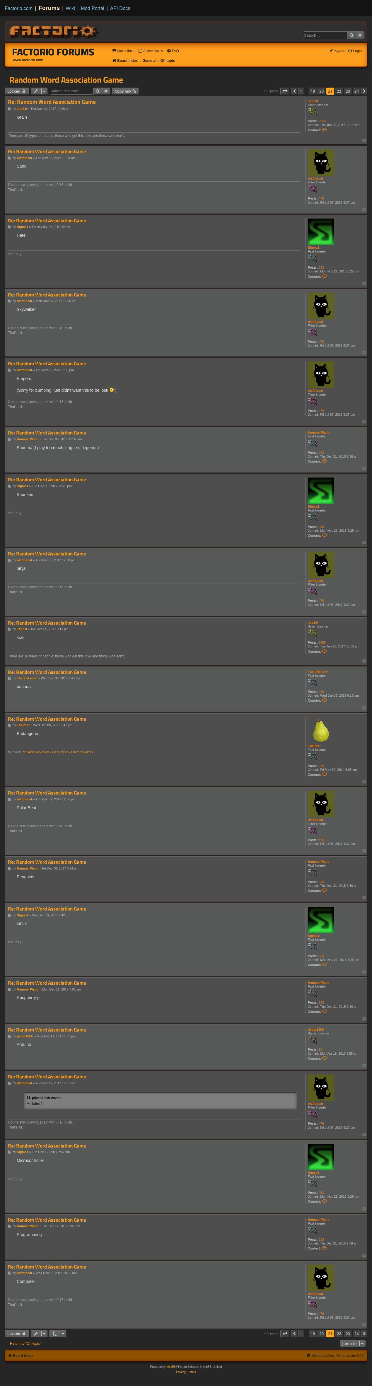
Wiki (70, 8)
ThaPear (314, 746)
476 (321, 198)
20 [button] (321, 91)
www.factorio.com (28, 60)
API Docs (120, 8)
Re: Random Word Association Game (52, 101)
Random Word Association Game (66, 80)
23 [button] (348, 91)
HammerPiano (319, 432)
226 (321, 766)
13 (320, 1049)
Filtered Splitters (82, 752)
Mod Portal (92, 8)
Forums (49, 8)
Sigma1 (313, 247)
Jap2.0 (313, 101)
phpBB (170, 1366)
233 (321, 267)
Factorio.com (19, 8)
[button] (284, 91)
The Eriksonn (318, 672)
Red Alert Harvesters (36, 752)
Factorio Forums (53, 52)
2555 (322, 121)
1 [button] (301, 91)
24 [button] (356, 91)
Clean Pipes (60, 752)
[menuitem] (150, 51)
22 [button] (339, 91)
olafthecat (315, 178)
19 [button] (312, 91)
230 (321, 691)
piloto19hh (316, 1029)
